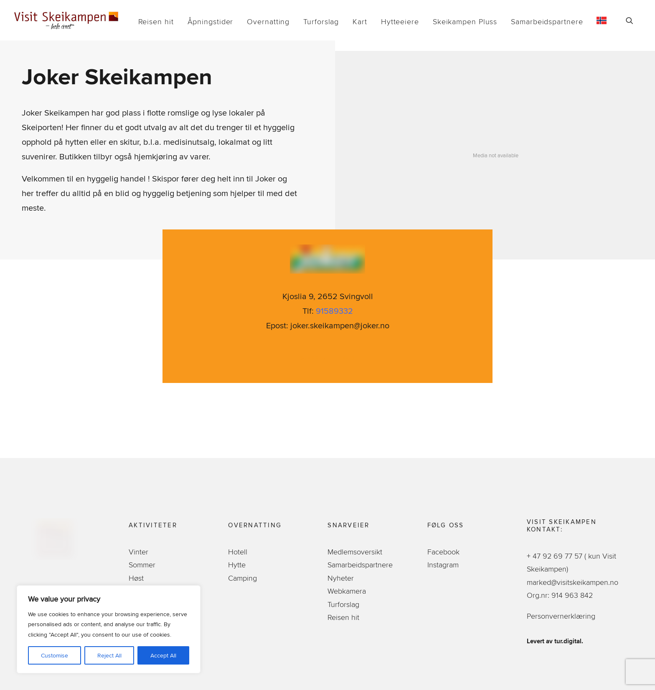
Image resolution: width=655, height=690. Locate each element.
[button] (633, 20)
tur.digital (567, 641)
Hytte (237, 564)
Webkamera (347, 591)
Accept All (163, 655)
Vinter (138, 551)
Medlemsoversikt (355, 551)
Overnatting (268, 21)
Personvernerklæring (561, 616)
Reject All (109, 655)
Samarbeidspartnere (547, 21)
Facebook (443, 551)
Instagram (443, 564)
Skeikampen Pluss (465, 21)
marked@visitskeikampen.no (573, 582)
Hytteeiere (400, 21)
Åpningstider (211, 21)
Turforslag (321, 21)
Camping (242, 578)
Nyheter (341, 578)
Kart (360, 21)
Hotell (237, 551)
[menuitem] (156, 21)
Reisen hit (156, 21)
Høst (136, 578)
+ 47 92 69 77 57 (555, 556)
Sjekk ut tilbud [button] (327, 358)
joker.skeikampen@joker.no (339, 325)
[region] (109, 629)
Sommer (142, 564)
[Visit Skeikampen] (66, 20)
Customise (54, 655)
